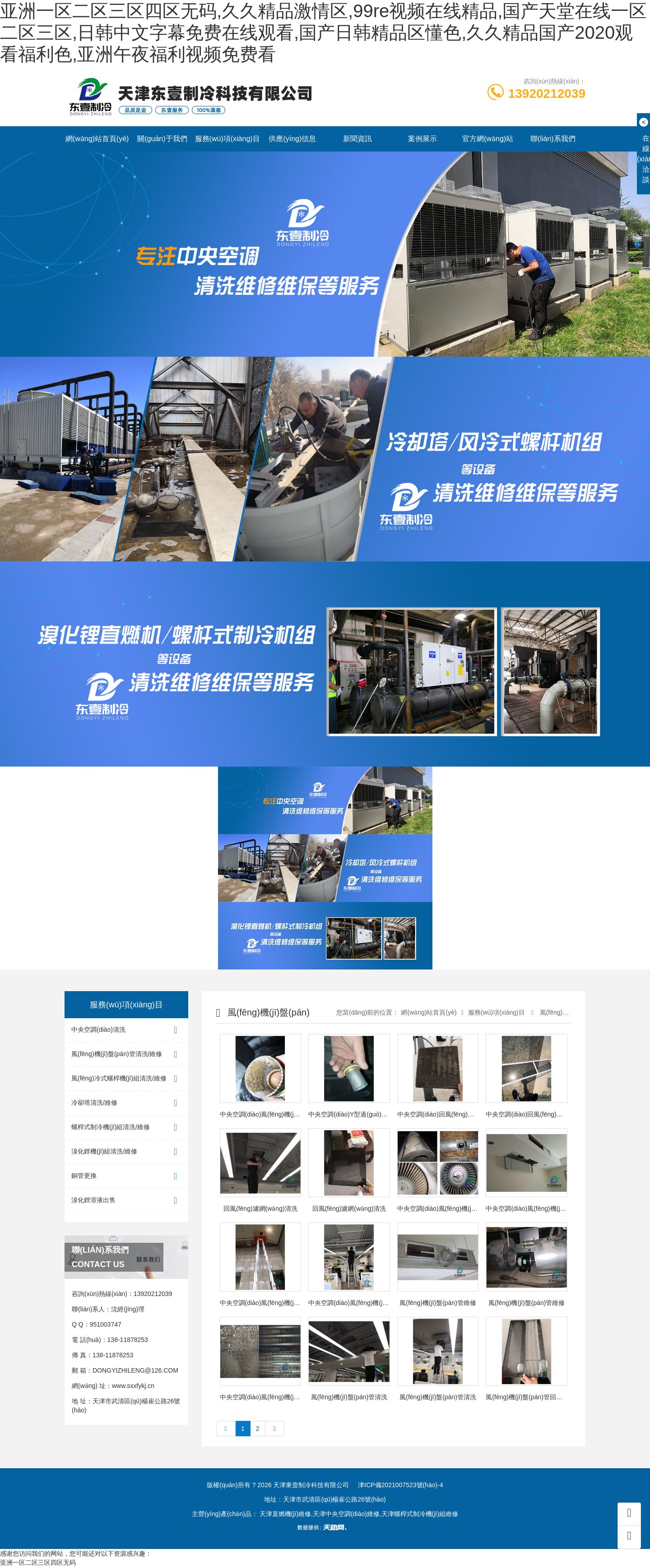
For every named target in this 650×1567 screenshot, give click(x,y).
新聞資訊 (357, 138)
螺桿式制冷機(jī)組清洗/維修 (126, 1127)
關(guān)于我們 (162, 138)
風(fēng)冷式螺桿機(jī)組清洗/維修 (126, 1079)
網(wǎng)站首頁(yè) (97, 138)
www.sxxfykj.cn (133, 1385)
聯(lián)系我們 (553, 138)
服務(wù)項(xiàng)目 (227, 138)
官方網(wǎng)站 (487, 138)
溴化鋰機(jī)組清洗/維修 (126, 1152)
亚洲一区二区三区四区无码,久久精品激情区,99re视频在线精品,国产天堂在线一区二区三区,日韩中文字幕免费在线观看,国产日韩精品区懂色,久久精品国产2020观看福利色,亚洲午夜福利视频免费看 (323, 32)
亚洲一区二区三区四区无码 (38, 1562)
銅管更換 (126, 1176)
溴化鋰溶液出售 (126, 1200)
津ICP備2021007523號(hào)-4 (400, 1485)
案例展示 (422, 138)
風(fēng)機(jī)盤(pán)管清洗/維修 (126, 1054)
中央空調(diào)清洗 (126, 1030)
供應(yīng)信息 (292, 138)
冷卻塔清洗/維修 (126, 1103)
